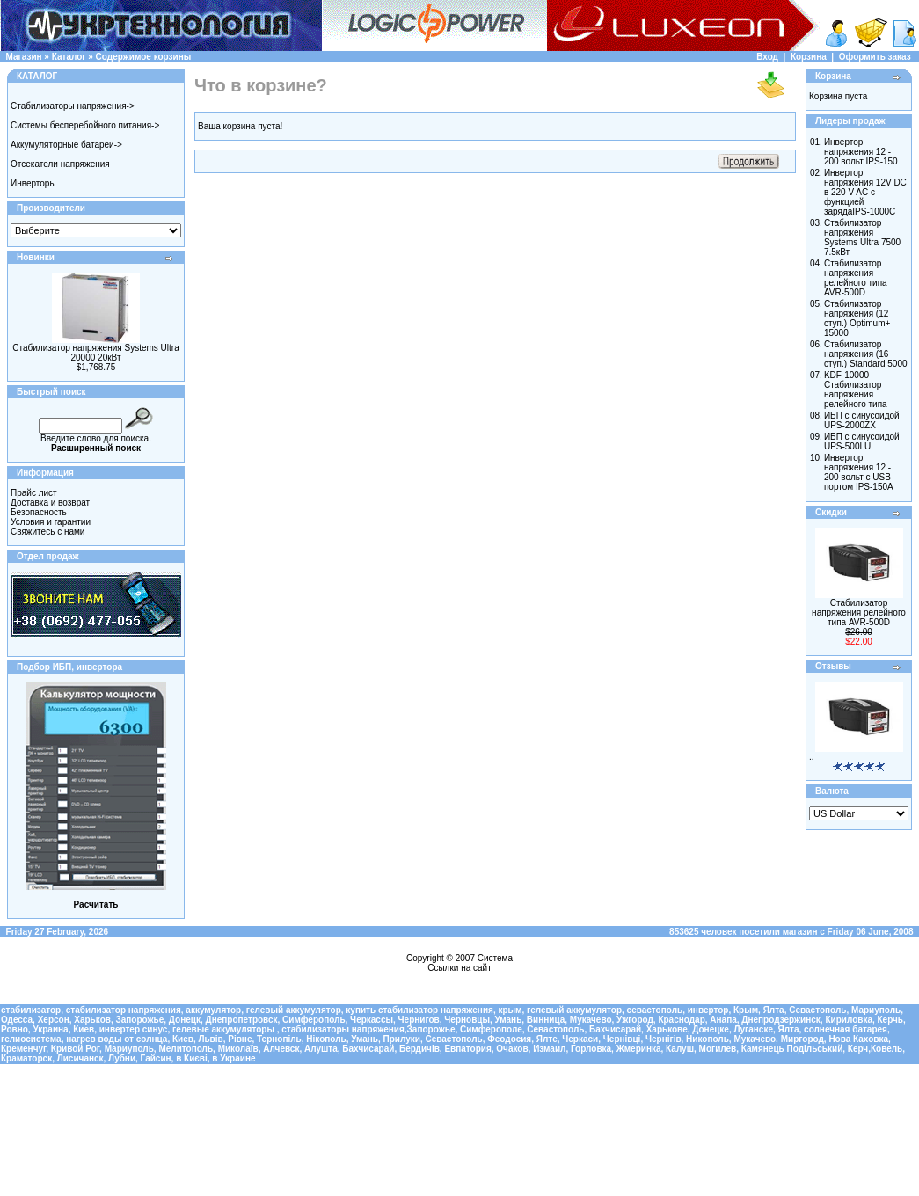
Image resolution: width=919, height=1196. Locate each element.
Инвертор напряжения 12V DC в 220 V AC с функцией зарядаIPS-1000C (865, 192)
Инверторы (33, 183)
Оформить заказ (875, 57)
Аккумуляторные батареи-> (66, 145)
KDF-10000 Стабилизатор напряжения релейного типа (855, 389)
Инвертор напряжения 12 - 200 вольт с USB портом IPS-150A (858, 472)
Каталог (69, 57)
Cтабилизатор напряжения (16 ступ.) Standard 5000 (866, 353)
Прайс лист (34, 493)
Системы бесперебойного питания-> (85, 125)
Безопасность (39, 512)
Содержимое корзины (144, 57)
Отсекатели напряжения (60, 164)
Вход (767, 57)
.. (811, 757)
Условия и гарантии (51, 522)
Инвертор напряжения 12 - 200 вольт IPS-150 (861, 151)
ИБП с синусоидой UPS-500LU (862, 441)
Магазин (24, 57)
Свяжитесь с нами (47, 531)
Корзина (809, 57)
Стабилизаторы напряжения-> (73, 106)
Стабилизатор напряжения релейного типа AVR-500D (855, 278)
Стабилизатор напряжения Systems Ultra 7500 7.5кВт (862, 237)
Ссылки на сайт (459, 968)
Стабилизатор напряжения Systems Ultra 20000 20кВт (95, 352)
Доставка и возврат (50, 502)
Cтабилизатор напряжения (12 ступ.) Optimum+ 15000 (857, 318)
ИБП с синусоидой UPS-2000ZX (862, 420)
